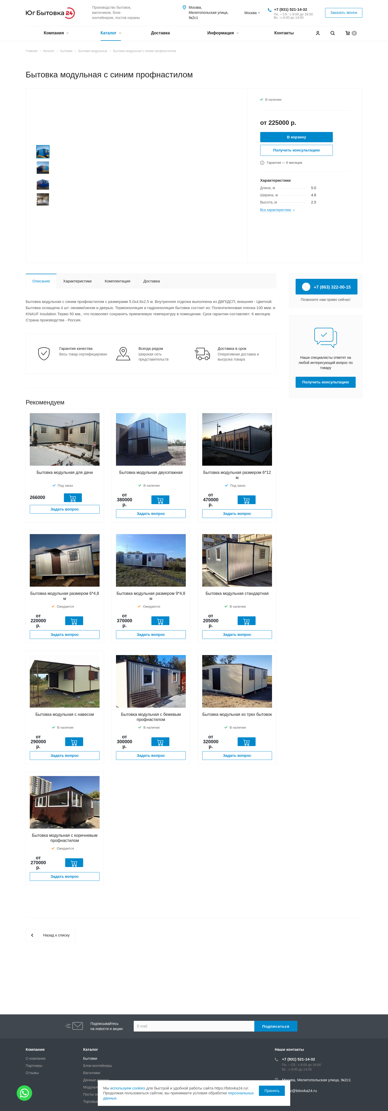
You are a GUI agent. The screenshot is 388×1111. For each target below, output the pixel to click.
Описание (41, 281)
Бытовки (90, 1058)
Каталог (111, 33)
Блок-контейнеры (97, 1066)
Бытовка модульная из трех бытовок (237, 714)
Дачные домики (96, 1080)
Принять (271, 1090)
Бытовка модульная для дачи (64, 472)
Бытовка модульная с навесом (64, 714)
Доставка (160, 33)
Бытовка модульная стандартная (237, 593)
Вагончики (91, 1073)
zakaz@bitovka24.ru (299, 1090)
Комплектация (117, 281)
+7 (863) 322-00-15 (326, 287)
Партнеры (34, 1066)
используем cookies (127, 1088)
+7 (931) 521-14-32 (290, 9)
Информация (222, 33)
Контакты (284, 33)
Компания (56, 33)
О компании (35, 1058)
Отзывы (32, 1073)
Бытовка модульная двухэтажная (151, 472)
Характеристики (77, 281)
